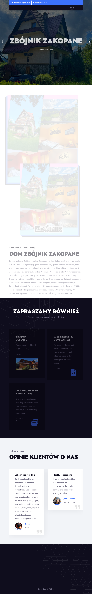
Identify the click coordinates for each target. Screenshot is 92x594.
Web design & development (63, 338)
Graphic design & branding (27, 392)
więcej (18, 355)
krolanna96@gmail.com (21, 3)
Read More (58, 369)
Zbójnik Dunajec (21, 338)
